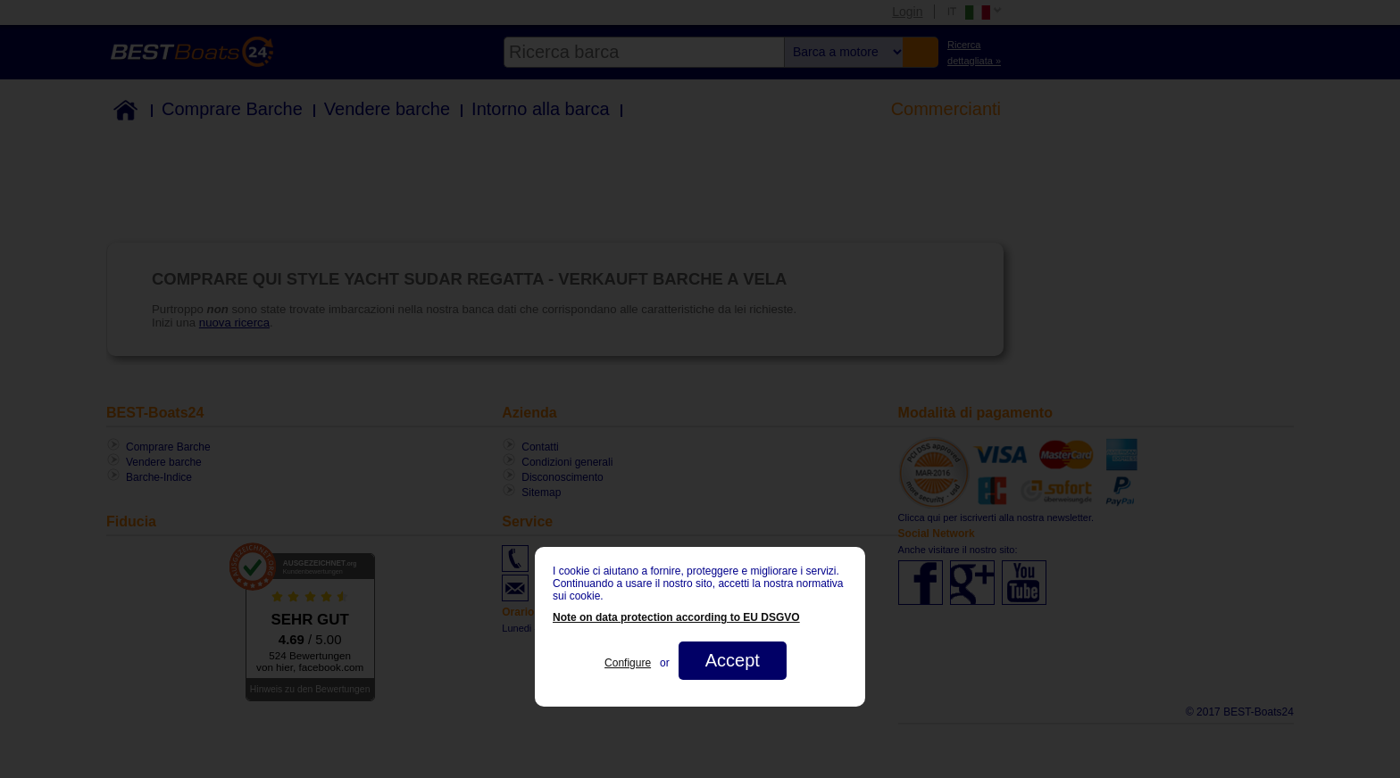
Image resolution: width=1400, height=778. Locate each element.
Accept (732, 660)
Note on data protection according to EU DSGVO (676, 617)
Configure (627, 663)
